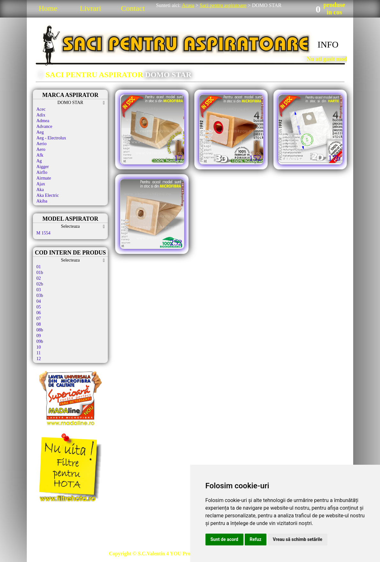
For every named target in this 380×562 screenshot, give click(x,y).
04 (38, 301)
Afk (39, 155)
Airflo (41, 172)
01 (38, 266)
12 (38, 358)
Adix (40, 115)
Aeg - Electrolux (51, 138)
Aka (40, 189)
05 (38, 307)
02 (38, 278)
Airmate (43, 178)
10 (38, 347)
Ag (39, 161)
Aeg (40, 132)
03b (39, 295)
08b (39, 330)
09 (38, 335)
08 (38, 324)
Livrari (90, 8)
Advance (44, 126)
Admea (42, 120)
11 (38, 353)
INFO (327, 44)
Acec (41, 109)
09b (39, 341)
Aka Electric (47, 195)
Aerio (41, 143)
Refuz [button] (256, 539)
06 (38, 312)
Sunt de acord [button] (224, 539)
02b (39, 284)
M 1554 (43, 233)
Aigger (42, 166)
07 (38, 318)
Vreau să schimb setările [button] (297, 539)
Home (48, 8)
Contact (133, 8)
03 (38, 289)
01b (39, 272)
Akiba (41, 201)
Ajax (40, 183)
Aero (40, 149)
